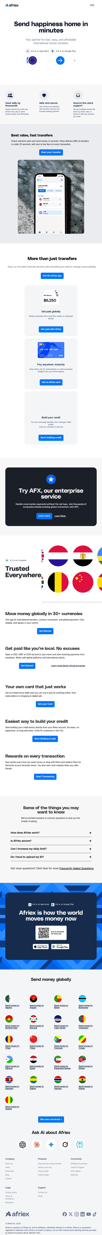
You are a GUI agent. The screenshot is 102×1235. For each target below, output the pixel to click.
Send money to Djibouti (12, 1067)
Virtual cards (43, 1171)
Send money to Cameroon (86, 1027)
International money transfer (49, 1164)
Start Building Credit (45, 739)
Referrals (74, 1175)
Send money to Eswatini (12, 1087)
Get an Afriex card (51, 382)
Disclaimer (9, 1203)
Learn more (44, 516)
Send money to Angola (37, 1007)
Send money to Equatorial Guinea (62, 1067)
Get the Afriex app (52, 276)
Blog (7, 1175)
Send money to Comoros (61, 1047)
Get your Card (45, 704)
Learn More (60, 516)
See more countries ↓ (51, 1119)
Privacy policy (11, 1192)
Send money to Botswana (86, 1007)
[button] (92, 5)
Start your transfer (51, 152)
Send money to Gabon (37, 1087)
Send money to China (37, 1047)
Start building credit (51, 438)
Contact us (42, 1192)
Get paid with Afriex (51, 329)
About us (9, 1164)
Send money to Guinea (12, 1108)
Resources (9, 1171)
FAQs (40, 1196)
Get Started (45, 631)
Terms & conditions (9, 1197)
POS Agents (76, 1171)
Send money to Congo (86, 1047)
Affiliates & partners (79, 1164)
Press (7, 1167)
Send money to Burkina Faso (12, 1027)
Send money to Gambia (61, 1087)
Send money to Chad (12, 1047)
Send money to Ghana (86, 1087)
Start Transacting (45, 777)
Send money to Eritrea (86, 1067)
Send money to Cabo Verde (61, 1027)
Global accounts (45, 1167)
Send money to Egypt (37, 1067)
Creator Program (77, 1167)
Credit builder (43, 1175)
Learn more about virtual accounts (68, 666)
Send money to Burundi (37, 1027)
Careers (8, 1179)
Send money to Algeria (12, 1007)
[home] (12, 5)
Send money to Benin (61, 1007)
